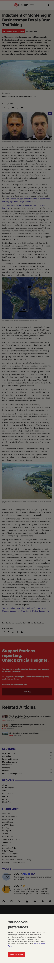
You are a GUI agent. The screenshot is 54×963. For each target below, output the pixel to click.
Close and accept (16, 954)
